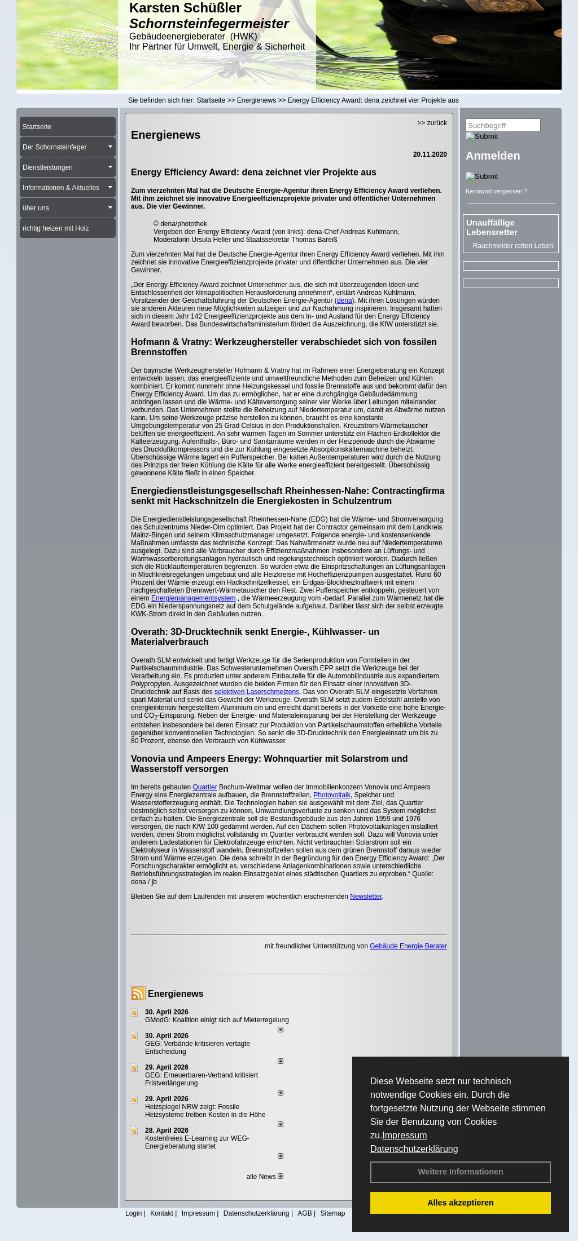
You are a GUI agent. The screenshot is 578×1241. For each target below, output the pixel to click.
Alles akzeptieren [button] (460, 1202)
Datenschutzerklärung (414, 1149)
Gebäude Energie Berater (408, 946)
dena (344, 300)
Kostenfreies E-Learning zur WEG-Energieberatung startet (197, 1142)
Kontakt (161, 1213)
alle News (265, 1177)
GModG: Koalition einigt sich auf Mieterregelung (217, 1020)
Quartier (204, 787)
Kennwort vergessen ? (496, 191)
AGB (304, 1213)
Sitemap (332, 1213)
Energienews (176, 994)
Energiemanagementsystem (193, 598)
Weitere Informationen (460, 1171)
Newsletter (366, 896)
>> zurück (432, 123)
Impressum (404, 1135)
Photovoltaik (331, 795)
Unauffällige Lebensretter (492, 227)
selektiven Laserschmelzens (256, 692)
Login (133, 1213)
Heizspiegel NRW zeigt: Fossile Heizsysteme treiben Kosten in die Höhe (205, 1111)
